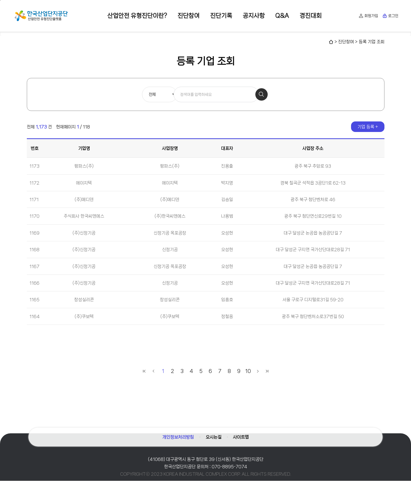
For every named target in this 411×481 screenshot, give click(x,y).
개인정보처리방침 (176, 435)
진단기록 (221, 15)
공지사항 (254, 15)
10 (248, 371)
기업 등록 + (367, 127)
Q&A (282, 15)
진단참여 (188, 15)
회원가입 (368, 16)
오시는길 (213, 435)
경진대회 (311, 15)
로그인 (390, 16)
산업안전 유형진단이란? (137, 15)
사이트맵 (242, 435)
